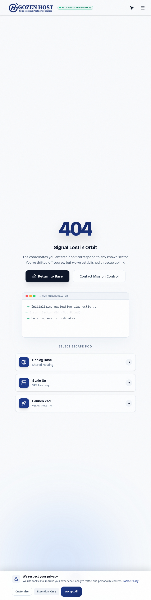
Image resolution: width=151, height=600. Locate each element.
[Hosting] (58, 585)
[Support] (107, 585)
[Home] (43, 585)
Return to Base (47, 276)
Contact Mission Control (99, 276)
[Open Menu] (75, 579)
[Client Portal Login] (92, 585)
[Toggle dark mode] (132, 8)
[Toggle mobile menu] (142, 7)
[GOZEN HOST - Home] (31, 7)
